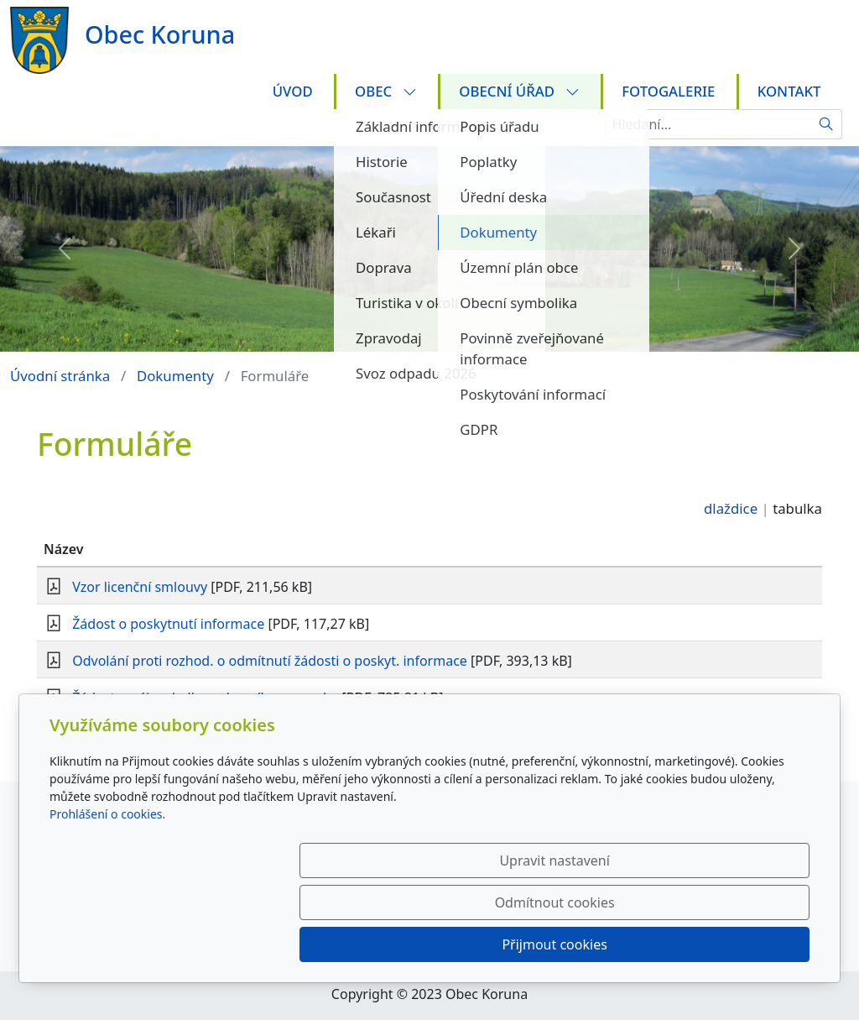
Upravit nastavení (393, 944)
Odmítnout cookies (562, 944)
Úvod (293, 91)
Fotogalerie (668, 91)
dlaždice (730, 508)
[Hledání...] (708, 124)
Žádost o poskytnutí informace (168, 624)
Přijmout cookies (728, 944)
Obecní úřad (519, 91)
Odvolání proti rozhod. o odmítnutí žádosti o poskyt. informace (269, 660)
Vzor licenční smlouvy (139, 587)
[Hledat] (826, 124)
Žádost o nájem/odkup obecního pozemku (205, 697)
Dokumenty (175, 375)
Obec (386, 91)
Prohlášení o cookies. (107, 898)
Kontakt (789, 91)
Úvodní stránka (60, 375)
